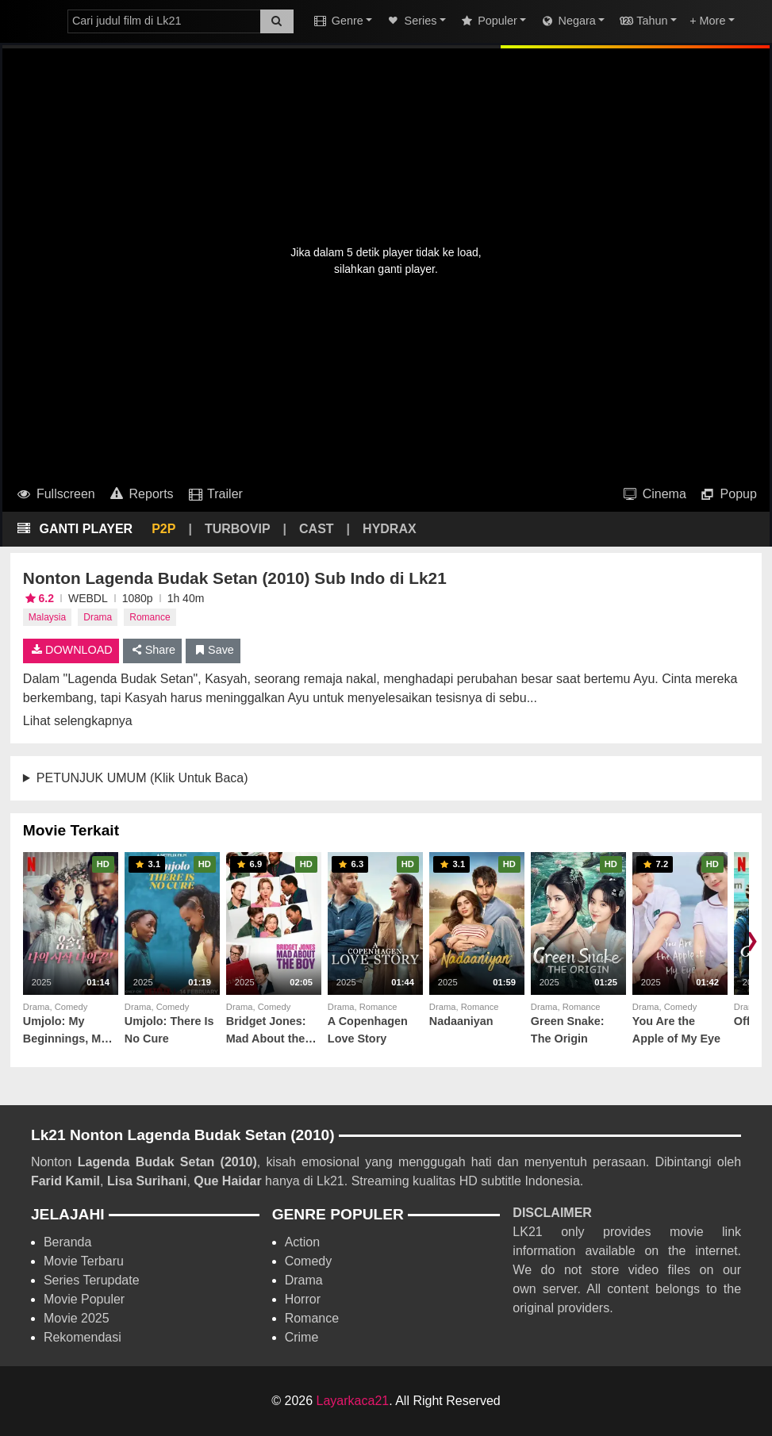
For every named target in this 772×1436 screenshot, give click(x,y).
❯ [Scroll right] (751, 939)
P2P (163, 529)
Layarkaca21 (353, 1400)
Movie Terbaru (84, 1261)
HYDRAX (390, 529)
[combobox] (164, 21)
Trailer (214, 494)
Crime (302, 1337)
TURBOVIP (238, 529)
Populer (488, 20)
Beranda (68, 1242)
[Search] (276, 21)
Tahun (642, 20)
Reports (141, 494)
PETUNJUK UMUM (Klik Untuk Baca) (142, 778)
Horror (303, 1299)
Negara (567, 20)
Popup (728, 494)
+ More (707, 20)
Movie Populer (84, 1299)
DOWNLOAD (71, 649)
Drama (97, 617)
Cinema (653, 494)
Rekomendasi (82, 1337)
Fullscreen (55, 494)
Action (302, 1242)
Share (152, 649)
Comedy (308, 1261)
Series (410, 20)
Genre (338, 20)
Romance (149, 617)
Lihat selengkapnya (78, 721)
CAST (316, 529)
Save (213, 649)
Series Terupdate (92, 1280)
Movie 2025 (76, 1318)
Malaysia (47, 617)
